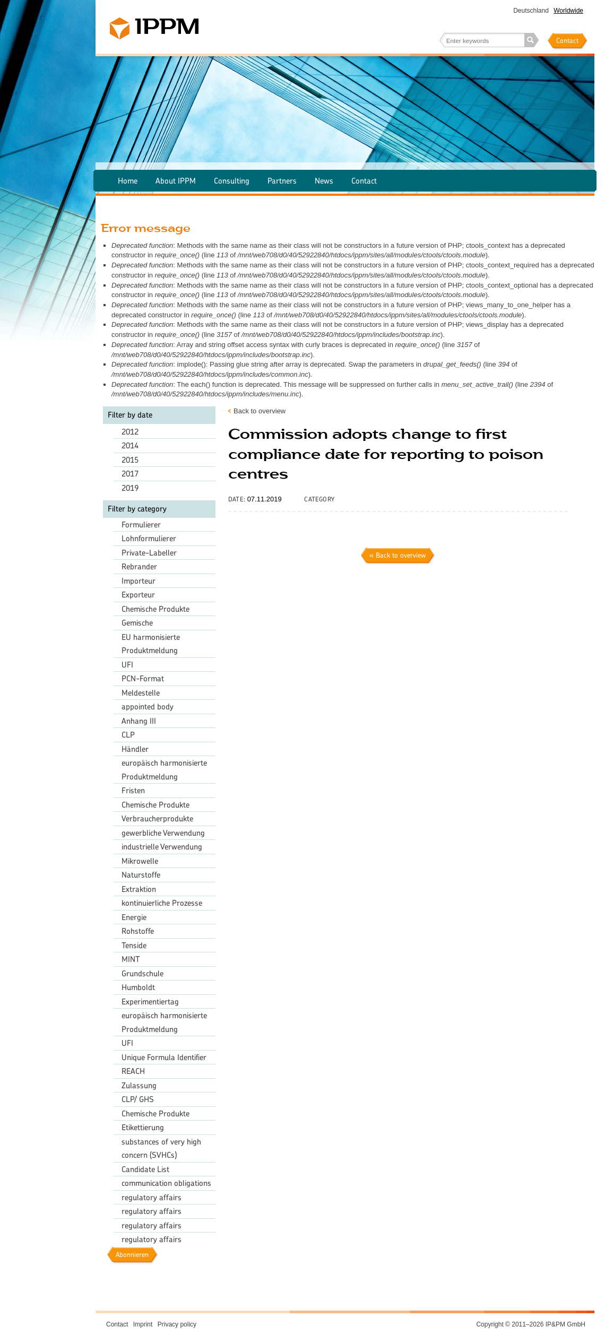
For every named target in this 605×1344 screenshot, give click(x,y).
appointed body (148, 706)
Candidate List (145, 1169)
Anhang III (139, 721)
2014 (130, 445)
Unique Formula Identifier (164, 1057)
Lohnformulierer (149, 538)
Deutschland (531, 10)
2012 (130, 432)
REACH (133, 1071)
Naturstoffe (141, 875)
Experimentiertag (150, 1001)
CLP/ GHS (138, 1099)
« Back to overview (397, 555)
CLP (128, 735)
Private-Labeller (149, 553)
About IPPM (175, 181)
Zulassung (139, 1085)
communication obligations (166, 1183)
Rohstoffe (138, 931)
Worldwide (568, 10)
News (324, 181)
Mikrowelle (140, 861)
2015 (130, 460)
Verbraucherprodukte (157, 818)
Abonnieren (132, 1254)
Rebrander (139, 566)
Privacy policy (177, 1324)
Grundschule (142, 973)
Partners (282, 181)
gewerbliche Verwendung (163, 833)
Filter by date (130, 415)
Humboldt (138, 987)
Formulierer (141, 524)
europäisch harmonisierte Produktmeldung (164, 770)
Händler (135, 749)
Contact (567, 40)
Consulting (231, 181)
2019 (130, 488)
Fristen (133, 790)
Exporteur (138, 594)
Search (531, 40)
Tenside (134, 945)
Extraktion (139, 889)
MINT (131, 959)
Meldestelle (141, 693)
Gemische (137, 623)
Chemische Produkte (155, 609)
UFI (127, 665)
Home (127, 181)
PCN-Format (143, 678)
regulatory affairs (152, 1197)
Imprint (143, 1324)
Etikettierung (143, 1127)
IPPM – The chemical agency (154, 28)
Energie (134, 917)
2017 (130, 474)
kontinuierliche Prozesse (162, 903)
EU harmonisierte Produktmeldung (151, 644)
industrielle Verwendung (162, 847)
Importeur (138, 581)
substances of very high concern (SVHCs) (161, 1148)
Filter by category (137, 509)
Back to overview (260, 411)
